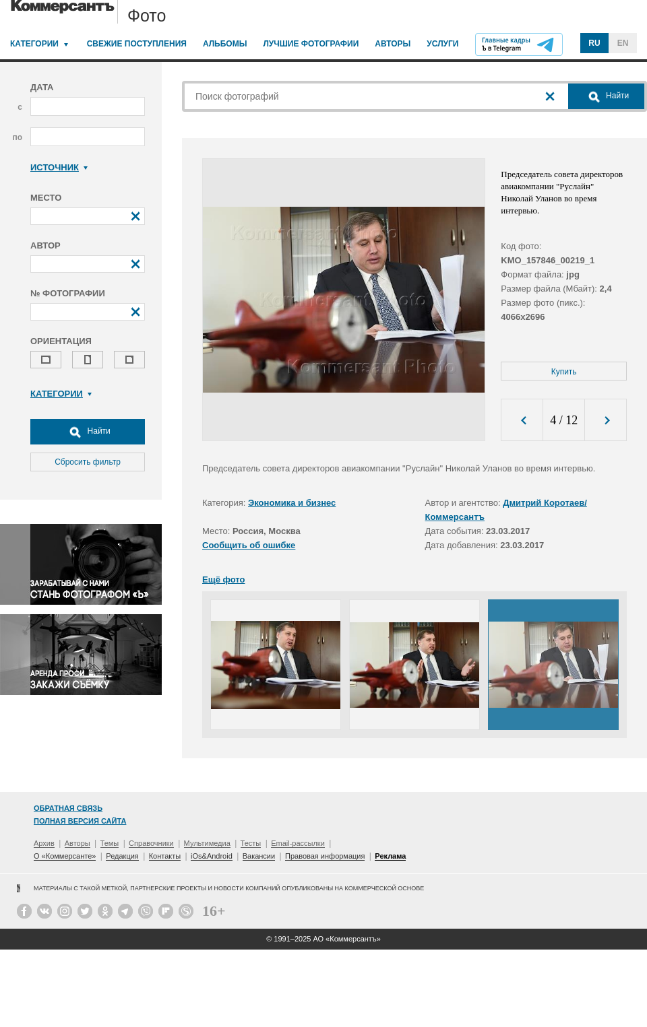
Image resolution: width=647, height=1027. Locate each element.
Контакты (165, 856)
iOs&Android (212, 856)
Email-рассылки (298, 843)
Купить (564, 371)
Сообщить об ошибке (248, 545)
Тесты (251, 843)
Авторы (392, 43)
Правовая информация (325, 856)
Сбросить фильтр (88, 462)
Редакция (122, 856)
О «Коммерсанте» (65, 856)
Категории (34, 43)
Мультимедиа (207, 843)
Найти (88, 432)
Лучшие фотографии (311, 43)
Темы (109, 843)
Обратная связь (68, 808)
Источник (59, 167)
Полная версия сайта (80, 821)
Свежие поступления (137, 43)
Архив (44, 843)
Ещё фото (223, 579)
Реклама (390, 856)
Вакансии (259, 856)
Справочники (151, 843)
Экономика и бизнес (292, 503)
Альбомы (225, 43)
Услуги (442, 43)
